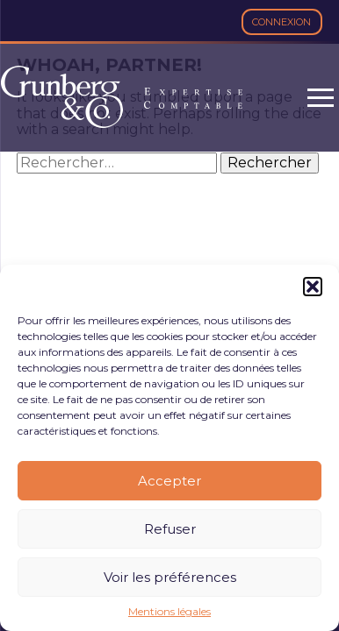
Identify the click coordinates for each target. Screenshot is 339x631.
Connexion (281, 22)
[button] (312, 286)
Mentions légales (169, 612)
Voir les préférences (170, 577)
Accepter (169, 480)
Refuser (170, 529)
